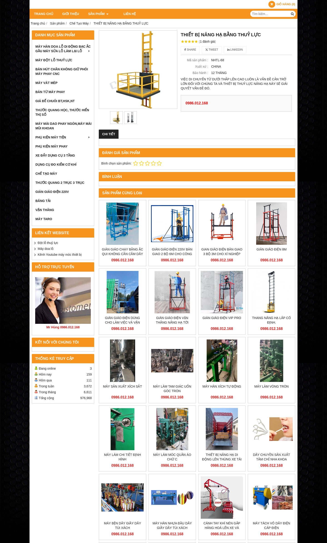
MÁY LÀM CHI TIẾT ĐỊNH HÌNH (122, 457)
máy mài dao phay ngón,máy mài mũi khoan (63, 126)
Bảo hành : (200, 73)
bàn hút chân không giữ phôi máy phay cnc (61, 71)
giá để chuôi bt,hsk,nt (55, 101)
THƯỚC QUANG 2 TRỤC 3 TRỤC (59, 182)
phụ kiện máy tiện (63, 137)
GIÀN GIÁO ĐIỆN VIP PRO (222, 318)
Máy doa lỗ (45, 249)
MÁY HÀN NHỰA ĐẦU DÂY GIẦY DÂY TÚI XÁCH (172, 525)
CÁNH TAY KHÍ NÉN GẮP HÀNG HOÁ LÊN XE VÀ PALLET (221, 527)
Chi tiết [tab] (108, 134)
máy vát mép (46, 83)
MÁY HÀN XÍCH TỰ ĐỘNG (222, 386)
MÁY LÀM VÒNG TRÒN (271, 386)
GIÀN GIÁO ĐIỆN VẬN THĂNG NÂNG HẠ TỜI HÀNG (172, 322)
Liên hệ (124, 14)
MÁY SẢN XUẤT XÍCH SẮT (122, 386)
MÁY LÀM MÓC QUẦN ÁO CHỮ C (172, 457)
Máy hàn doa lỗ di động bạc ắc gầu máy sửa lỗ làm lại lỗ (63, 49)
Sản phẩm (98, 14)
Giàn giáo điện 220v (52, 192)
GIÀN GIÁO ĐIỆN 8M (271, 249)
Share (190, 49)
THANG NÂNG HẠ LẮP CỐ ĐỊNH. (271, 320)
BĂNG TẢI (43, 201)
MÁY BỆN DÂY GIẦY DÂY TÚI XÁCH (122, 525)
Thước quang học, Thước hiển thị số (62, 112)
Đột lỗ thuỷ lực (48, 243)
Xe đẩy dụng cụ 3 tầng (55, 155)
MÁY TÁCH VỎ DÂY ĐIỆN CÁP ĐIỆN (271, 525)
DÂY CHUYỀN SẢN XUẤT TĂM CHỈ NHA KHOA (271, 457)
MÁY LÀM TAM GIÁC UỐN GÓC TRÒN (172, 389)
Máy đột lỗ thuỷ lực (53, 60)
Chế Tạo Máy (46, 173)
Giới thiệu (70, 14)
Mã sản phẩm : (197, 60)
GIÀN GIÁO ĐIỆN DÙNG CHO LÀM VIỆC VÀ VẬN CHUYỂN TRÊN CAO (122, 322)
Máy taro (43, 219)
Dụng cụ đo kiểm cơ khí (56, 164)
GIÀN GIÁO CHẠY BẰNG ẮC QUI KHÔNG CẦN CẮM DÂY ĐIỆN (122, 254)
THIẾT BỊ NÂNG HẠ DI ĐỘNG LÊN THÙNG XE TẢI (222, 457)
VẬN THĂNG (44, 210)
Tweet (211, 49)
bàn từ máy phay (50, 92)
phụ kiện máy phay (51, 146)
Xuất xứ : (201, 66)
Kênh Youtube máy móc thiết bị (60, 254)
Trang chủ (43, 14)
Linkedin (235, 49)
